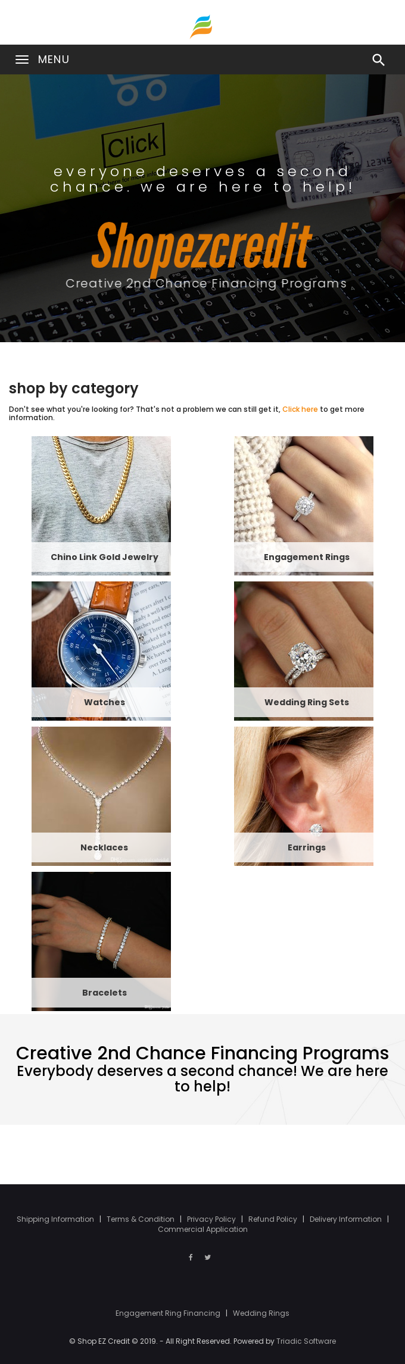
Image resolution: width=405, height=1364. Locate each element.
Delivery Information (347, 1219)
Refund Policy (273, 1219)
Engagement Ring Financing (169, 1313)
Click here (300, 409)
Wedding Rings (261, 1313)
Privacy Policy (212, 1219)
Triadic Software (306, 1341)
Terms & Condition (141, 1219)
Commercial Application (203, 1229)
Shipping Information (56, 1219)
